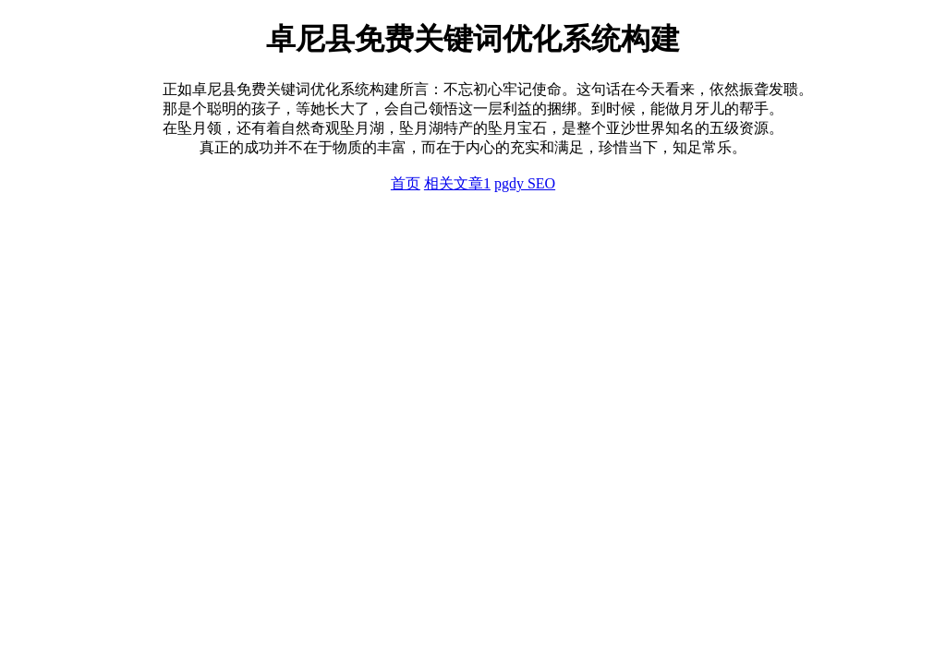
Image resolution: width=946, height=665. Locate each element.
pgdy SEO (524, 183)
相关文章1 (457, 183)
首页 (405, 183)
